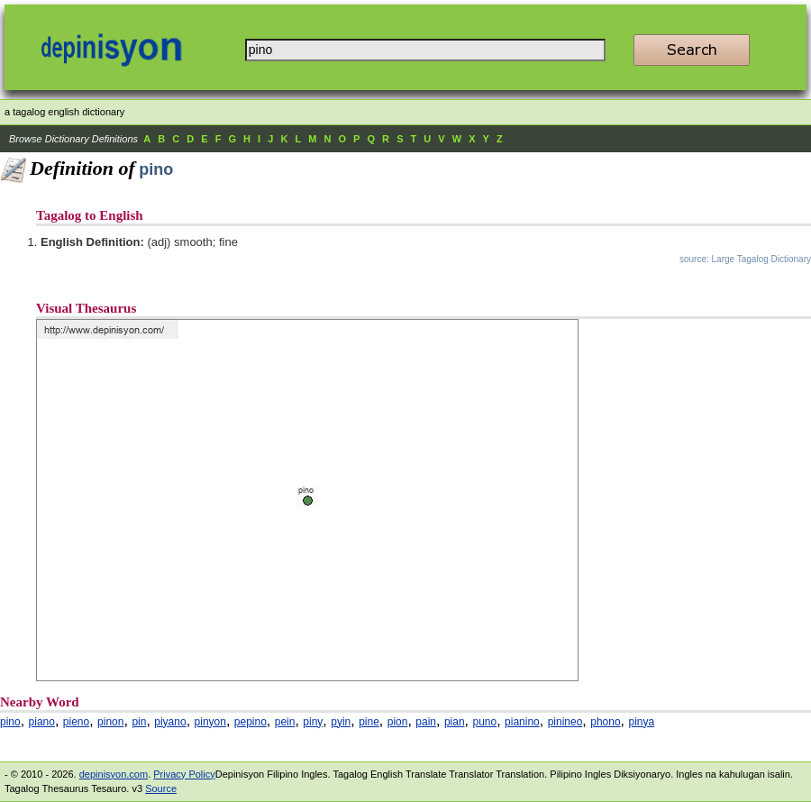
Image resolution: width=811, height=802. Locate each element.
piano (42, 721)
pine (369, 721)
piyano (170, 721)
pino (10, 721)
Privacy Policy (183, 774)
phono (605, 721)
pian (454, 721)
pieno (76, 721)
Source (161, 788)
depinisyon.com (113, 774)
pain (425, 721)
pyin (341, 721)
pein (285, 721)
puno (484, 721)
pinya (642, 721)
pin (139, 721)
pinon (110, 721)
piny (313, 721)
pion (397, 721)
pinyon (210, 721)
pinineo (565, 721)
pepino (250, 721)
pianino (522, 721)
